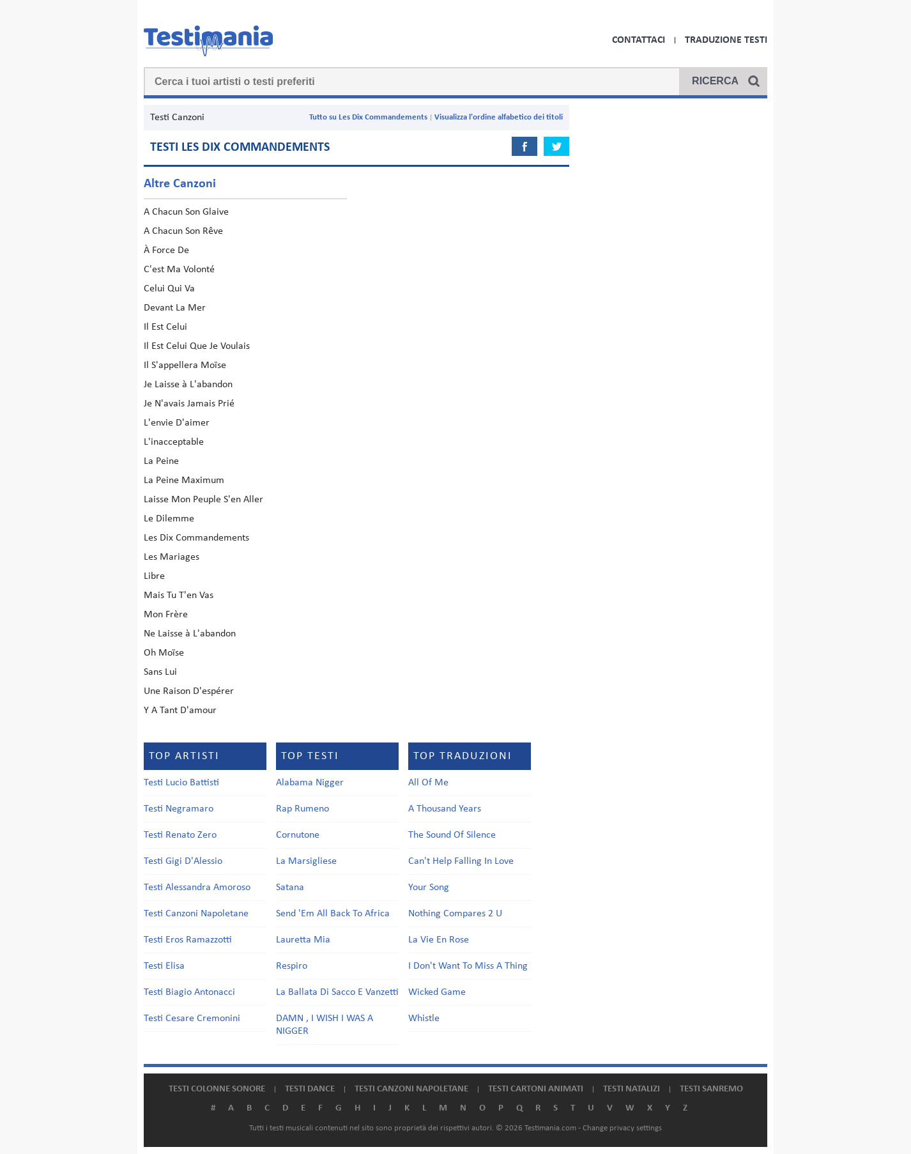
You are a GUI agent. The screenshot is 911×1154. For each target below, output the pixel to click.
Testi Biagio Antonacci (189, 992)
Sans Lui (160, 672)
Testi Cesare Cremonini (192, 1018)
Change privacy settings (622, 1128)
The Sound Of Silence (452, 835)
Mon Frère (166, 615)
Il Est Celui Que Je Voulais (197, 346)
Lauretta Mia (303, 940)
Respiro (291, 966)
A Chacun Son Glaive (186, 212)
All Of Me (428, 783)
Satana (290, 887)
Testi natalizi (631, 1089)
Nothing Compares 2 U (455, 914)
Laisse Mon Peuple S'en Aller (203, 500)
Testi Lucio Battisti (181, 783)
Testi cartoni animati (535, 1089)
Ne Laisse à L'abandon (190, 634)
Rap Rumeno (302, 809)
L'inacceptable (174, 442)
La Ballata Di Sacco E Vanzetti (337, 992)
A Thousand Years (444, 809)
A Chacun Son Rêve (183, 231)
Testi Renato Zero (180, 835)
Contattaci (638, 40)
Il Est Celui (165, 327)
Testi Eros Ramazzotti (188, 940)
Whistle (424, 1018)
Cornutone (297, 835)
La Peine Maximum (184, 480)
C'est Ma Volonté (179, 270)
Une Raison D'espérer (189, 691)
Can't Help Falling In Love (461, 861)
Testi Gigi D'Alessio (183, 861)
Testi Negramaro (178, 809)
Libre (154, 576)
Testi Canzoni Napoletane (196, 914)
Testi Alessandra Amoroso (197, 887)
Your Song (428, 887)
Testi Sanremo (711, 1089)
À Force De (166, 250)
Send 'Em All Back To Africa (333, 914)
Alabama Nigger (310, 783)
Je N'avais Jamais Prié (189, 404)
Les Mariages (171, 557)
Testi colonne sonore (217, 1089)
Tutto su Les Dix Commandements (368, 117)
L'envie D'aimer (177, 423)
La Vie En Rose (438, 940)
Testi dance (310, 1089)
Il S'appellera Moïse (185, 365)
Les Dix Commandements (196, 538)
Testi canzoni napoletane (411, 1089)
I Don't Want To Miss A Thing (468, 966)
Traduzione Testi (726, 40)
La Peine (161, 461)
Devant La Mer (175, 308)
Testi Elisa (164, 966)
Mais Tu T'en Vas (178, 595)
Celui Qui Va (169, 289)
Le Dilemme (169, 519)
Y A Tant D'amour (180, 710)
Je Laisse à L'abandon (188, 385)
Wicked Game (437, 992)
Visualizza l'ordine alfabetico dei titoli (498, 117)
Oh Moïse (164, 653)
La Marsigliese (306, 861)
